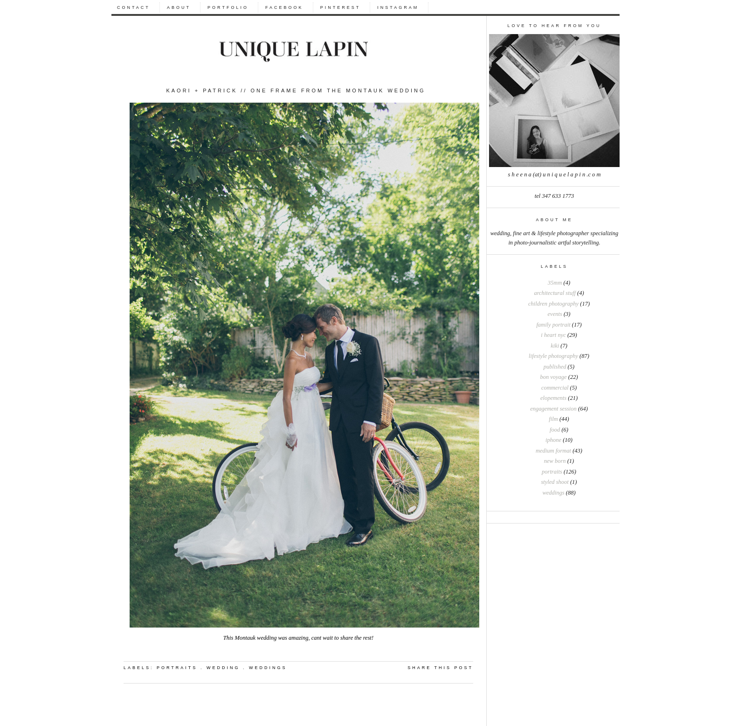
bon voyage (553, 377)
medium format (553, 450)
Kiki (555, 345)
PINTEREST (340, 7)
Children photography (553, 303)
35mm (555, 282)
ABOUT (179, 7)
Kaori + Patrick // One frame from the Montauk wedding (295, 90)
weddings (553, 492)
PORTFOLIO (227, 7)
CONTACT (133, 7)
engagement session (553, 408)
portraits (552, 471)
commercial (555, 387)
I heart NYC (553, 335)
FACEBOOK (284, 7)
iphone (553, 440)
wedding (223, 667)
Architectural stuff (554, 293)
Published (555, 366)
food (555, 429)
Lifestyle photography (553, 356)
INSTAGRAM (398, 7)
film (553, 419)
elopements (553, 398)
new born (555, 461)
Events (555, 314)
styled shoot (554, 482)
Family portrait (553, 324)
